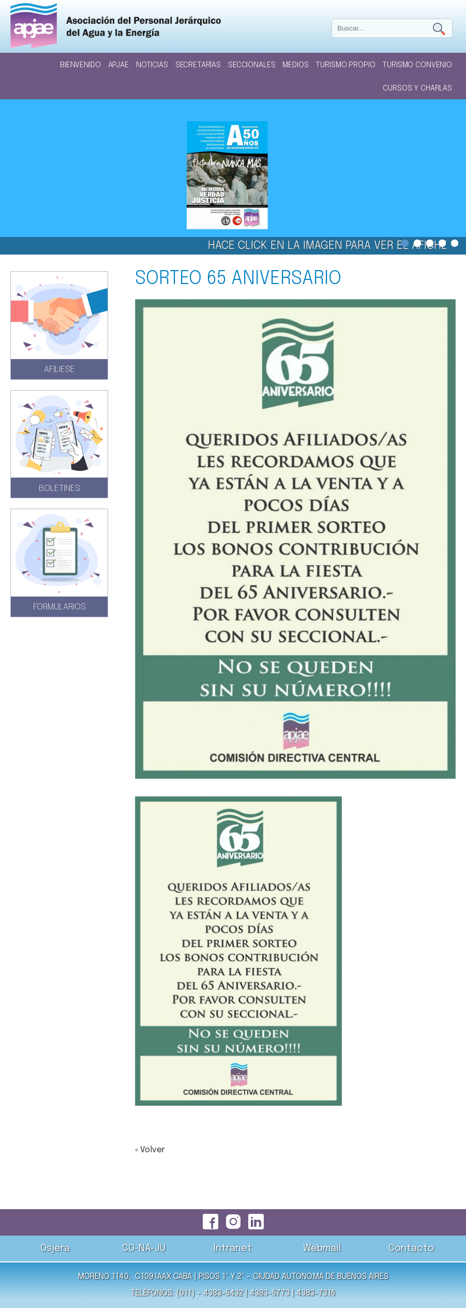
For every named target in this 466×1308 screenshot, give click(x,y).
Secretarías (198, 65)
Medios (295, 65)
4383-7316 (315, 1293)
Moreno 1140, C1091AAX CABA (135, 1276)
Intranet (233, 1248)
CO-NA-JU (144, 1248)
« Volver (150, 1150)
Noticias (152, 65)
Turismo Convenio (417, 65)
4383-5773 (270, 1293)
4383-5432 (223, 1293)
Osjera (55, 1248)
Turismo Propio (345, 65)
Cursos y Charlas (417, 88)
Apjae (118, 65)
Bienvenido (80, 65)
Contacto (411, 1248)
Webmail (322, 1248)
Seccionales (251, 65)
